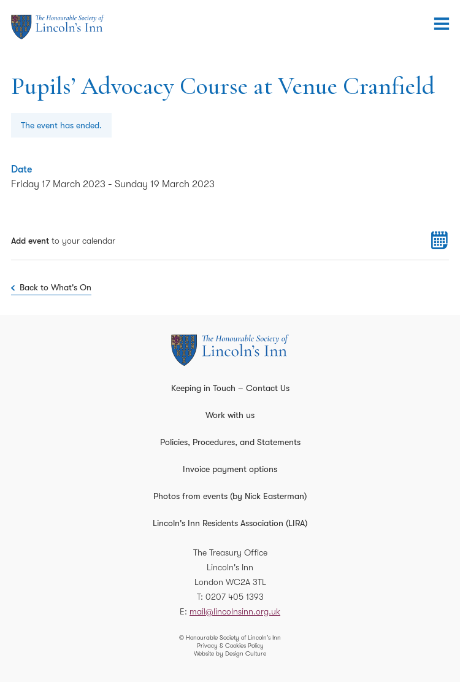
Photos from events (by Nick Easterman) (230, 496)
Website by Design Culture (230, 653)
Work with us (230, 415)
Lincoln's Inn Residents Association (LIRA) (230, 523)
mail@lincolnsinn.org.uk (235, 611)
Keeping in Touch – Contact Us (230, 388)
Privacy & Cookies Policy (230, 645)
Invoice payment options (230, 469)
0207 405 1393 (234, 597)
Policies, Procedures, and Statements (230, 442)
